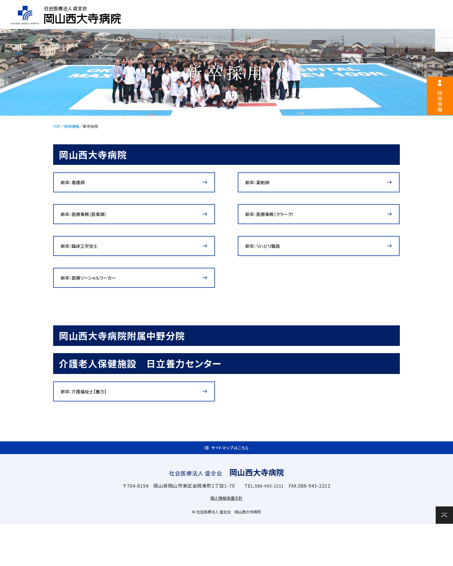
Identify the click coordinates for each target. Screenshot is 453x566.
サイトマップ (317, 7)
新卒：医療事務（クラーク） (277, 225)
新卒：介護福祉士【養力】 (90, 424)
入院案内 (274, 22)
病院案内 (163, 22)
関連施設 (385, 22)
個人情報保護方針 (226, 539)
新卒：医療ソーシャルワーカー (96, 303)
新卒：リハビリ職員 (268, 264)
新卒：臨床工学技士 (85, 264)
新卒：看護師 (77, 186)
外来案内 (218, 22)
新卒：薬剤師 (262, 186)
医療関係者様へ (258, 7)
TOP (56, 126)
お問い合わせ (433, 22)
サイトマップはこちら (230, 487)
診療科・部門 (329, 22)
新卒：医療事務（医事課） (90, 225)
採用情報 (201, 7)
